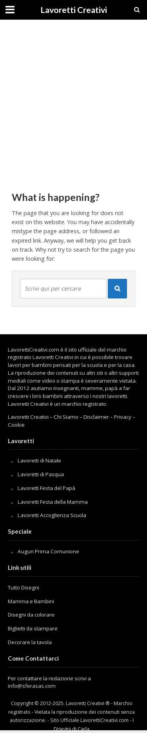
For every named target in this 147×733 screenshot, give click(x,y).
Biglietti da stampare (33, 628)
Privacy (122, 416)
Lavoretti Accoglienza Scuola (52, 515)
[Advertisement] (73, 101)
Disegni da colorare (31, 614)
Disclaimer (96, 416)
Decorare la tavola (30, 642)
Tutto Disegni (23, 587)
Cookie (16, 424)
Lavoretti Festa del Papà (46, 488)
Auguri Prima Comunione (48, 551)
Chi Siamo (66, 416)
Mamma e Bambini (31, 601)
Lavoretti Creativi (73, 10)
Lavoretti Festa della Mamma (53, 501)
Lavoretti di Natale (39, 460)
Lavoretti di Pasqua (41, 474)
